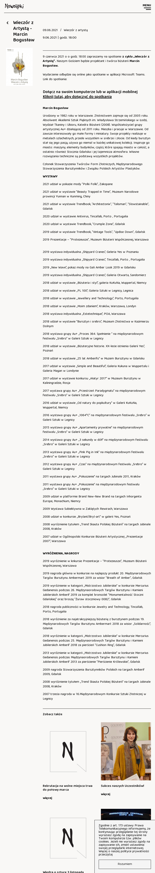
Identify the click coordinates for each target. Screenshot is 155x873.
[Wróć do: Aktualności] (7, 22)
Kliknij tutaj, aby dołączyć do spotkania (77, 96)
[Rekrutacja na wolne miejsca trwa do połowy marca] (53, 758)
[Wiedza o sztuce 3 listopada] (111, 758)
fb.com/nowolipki (63, 855)
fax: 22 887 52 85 (58, 848)
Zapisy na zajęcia (19, 822)
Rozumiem (125, 864)
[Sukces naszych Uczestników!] (82, 758)
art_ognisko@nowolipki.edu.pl (24, 855)
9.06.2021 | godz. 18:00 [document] (59, 38)
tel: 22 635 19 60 (15, 848)
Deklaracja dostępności (20, 861)
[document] (97, 30)
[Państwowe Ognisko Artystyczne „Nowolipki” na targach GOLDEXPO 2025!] (140, 758)
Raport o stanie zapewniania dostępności (71, 861)
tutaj (117, 855)
